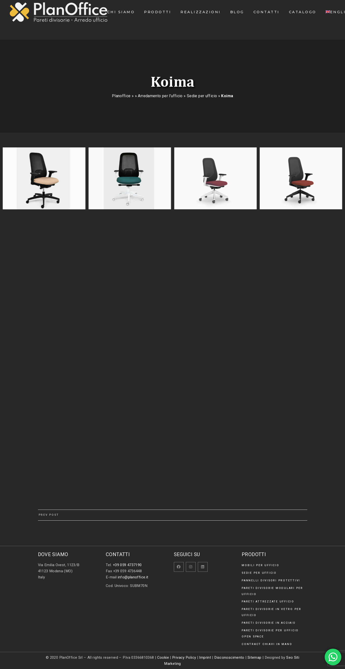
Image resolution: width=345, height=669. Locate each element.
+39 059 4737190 (127, 565)
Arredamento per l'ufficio (160, 96)
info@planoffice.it (133, 577)
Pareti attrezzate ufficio (268, 601)
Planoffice (121, 96)
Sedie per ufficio (202, 96)
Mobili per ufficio (260, 565)
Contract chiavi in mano (267, 644)
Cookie (163, 657)
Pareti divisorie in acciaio (269, 623)
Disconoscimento (229, 657)
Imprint (205, 657)
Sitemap (255, 657)
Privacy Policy (184, 657)
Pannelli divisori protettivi (271, 580)
